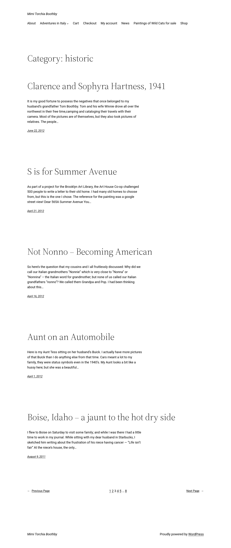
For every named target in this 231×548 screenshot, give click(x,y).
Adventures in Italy (53, 23)
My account (109, 23)
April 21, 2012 (35, 211)
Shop (184, 23)
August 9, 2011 (36, 456)
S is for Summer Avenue (72, 171)
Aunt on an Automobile (70, 336)
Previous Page (38, 491)
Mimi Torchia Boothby (42, 14)
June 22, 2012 (35, 130)
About (31, 23)
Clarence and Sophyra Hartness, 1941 (96, 86)
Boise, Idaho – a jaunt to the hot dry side (101, 417)
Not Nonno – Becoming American (89, 251)
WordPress (196, 534)
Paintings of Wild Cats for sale (155, 23)
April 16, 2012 (35, 296)
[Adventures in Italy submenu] (68, 23)
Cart (76, 23)
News (125, 23)
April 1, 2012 (35, 376)
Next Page (195, 491)
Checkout (90, 23)
